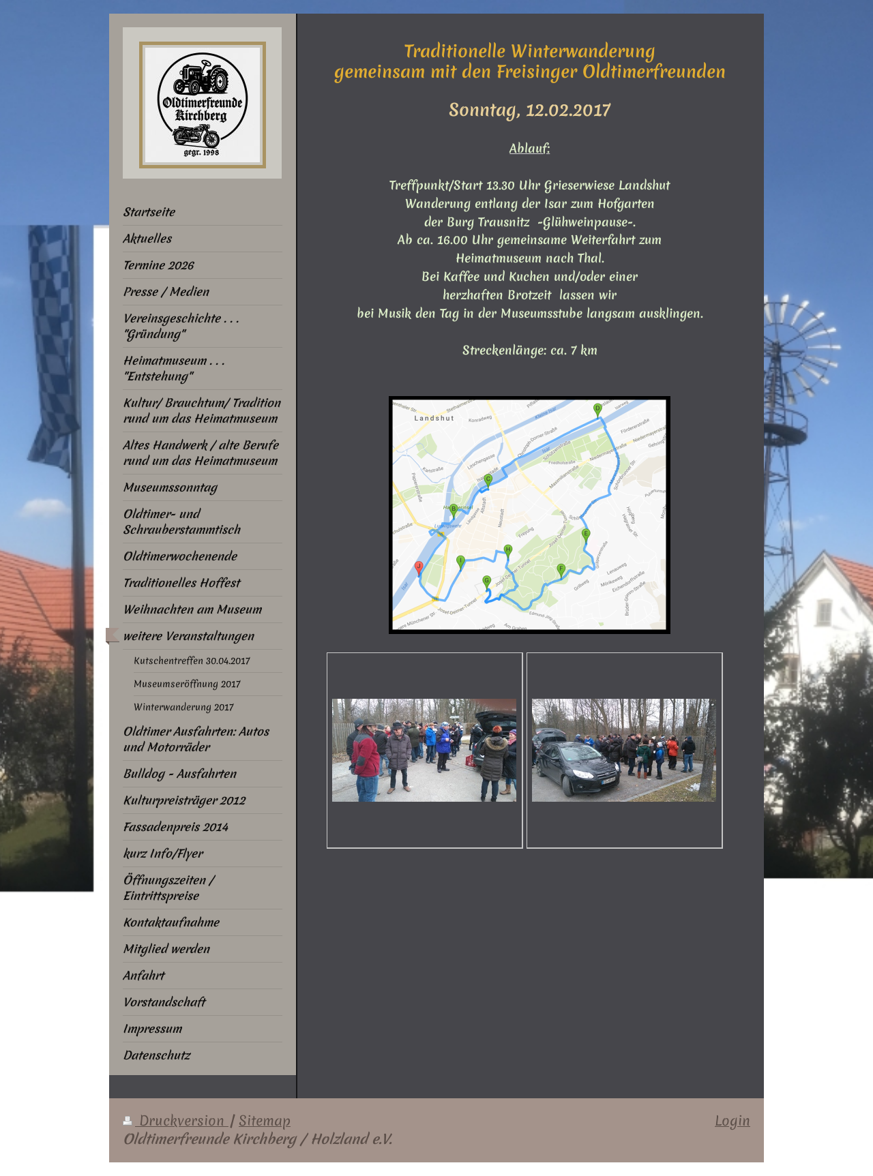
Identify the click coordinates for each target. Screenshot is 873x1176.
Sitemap (265, 1120)
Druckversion (175, 1120)
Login (732, 1120)
